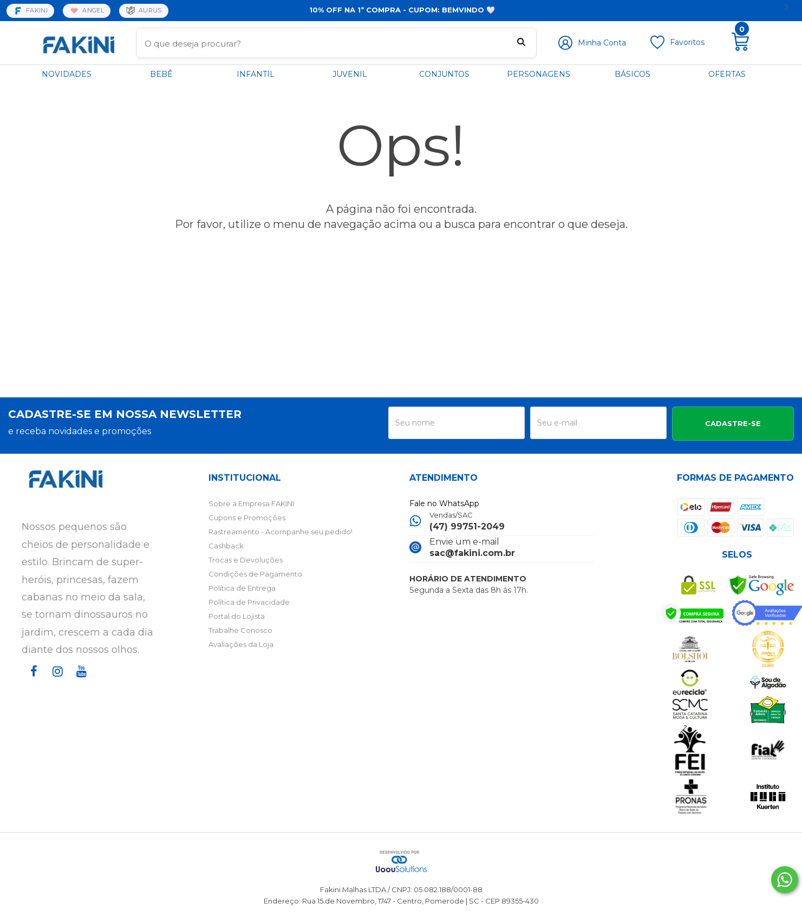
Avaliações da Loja (240, 644)
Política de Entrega (242, 588)
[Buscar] (521, 43)
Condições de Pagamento (255, 574)
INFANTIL (256, 74)
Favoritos (687, 42)
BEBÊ (161, 74)
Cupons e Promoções (246, 517)
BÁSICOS (632, 74)
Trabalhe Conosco (240, 630)
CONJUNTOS (444, 74)
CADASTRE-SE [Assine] (733, 423)
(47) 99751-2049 (467, 526)
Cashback (226, 545)
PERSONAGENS (538, 74)
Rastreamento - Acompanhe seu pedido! (280, 531)
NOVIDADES (67, 74)
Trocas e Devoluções (245, 559)
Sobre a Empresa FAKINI (251, 503)
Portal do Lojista (236, 616)
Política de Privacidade (249, 602)
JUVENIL (349, 74)
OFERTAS (727, 74)
